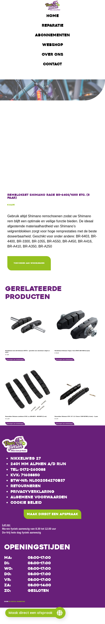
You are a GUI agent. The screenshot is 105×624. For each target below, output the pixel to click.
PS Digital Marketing (17, 601)
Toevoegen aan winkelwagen (29, 263)
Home (52, 15)
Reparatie (52, 25)
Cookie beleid (26, 502)
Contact (52, 64)
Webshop (52, 44)
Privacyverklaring (32, 491)
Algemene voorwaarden (38, 497)
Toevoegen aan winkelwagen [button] (15, 359)
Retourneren (25, 485)
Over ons (52, 54)
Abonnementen (52, 35)
